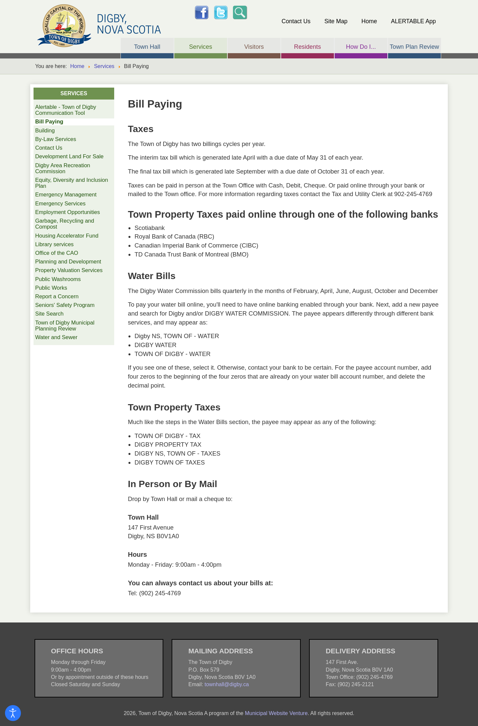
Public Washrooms (58, 279)
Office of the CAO (56, 253)
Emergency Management (66, 194)
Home (369, 21)
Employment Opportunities (67, 212)
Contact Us (295, 21)
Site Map (335, 21)
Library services (54, 244)
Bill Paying (49, 121)
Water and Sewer (56, 337)
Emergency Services (60, 203)
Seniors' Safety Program (65, 305)
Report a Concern (57, 296)
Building (45, 130)
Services (104, 66)
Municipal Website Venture (276, 713)
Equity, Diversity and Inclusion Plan (71, 183)
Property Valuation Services (69, 270)
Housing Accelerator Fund (66, 236)
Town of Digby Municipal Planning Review (64, 326)
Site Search (49, 314)
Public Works (51, 288)
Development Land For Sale (69, 156)
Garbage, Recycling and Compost (64, 224)
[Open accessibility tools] (13, 713)
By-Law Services (55, 139)
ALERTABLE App (413, 21)
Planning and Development (68, 261)
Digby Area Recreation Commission (62, 168)
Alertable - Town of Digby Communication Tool (65, 110)
